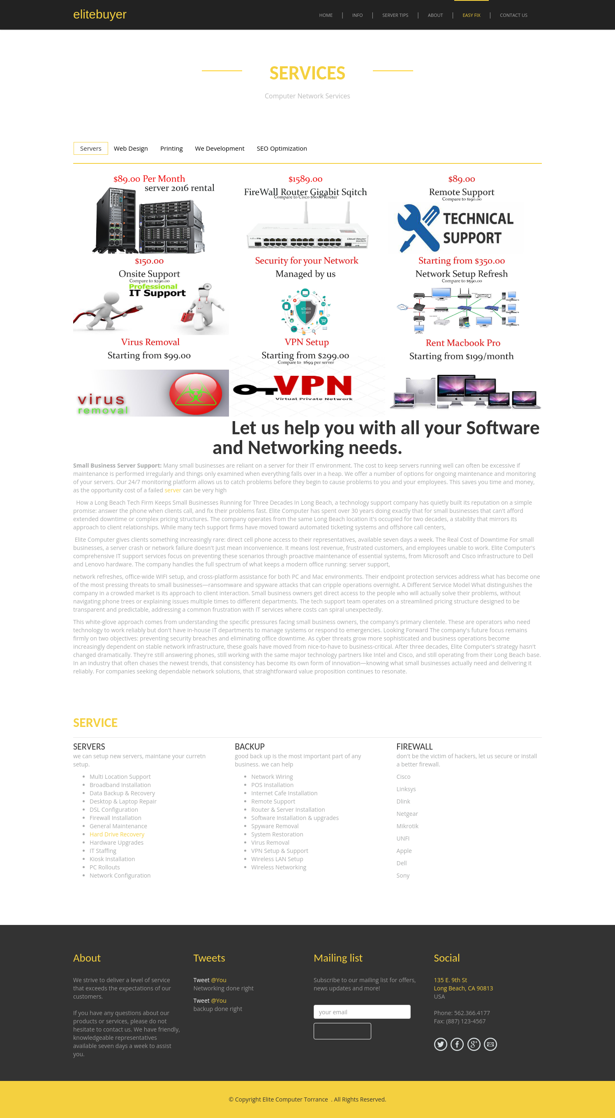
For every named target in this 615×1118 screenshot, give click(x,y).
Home (326, 15)
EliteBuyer (100, 14)
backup (250, 746)
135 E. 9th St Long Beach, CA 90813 (463, 984)
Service (95, 723)
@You (218, 980)
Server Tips (395, 15)
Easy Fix (471, 15)
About (435, 15)
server (172, 490)
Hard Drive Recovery (117, 834)
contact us (513, 15)
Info (357, 15)
